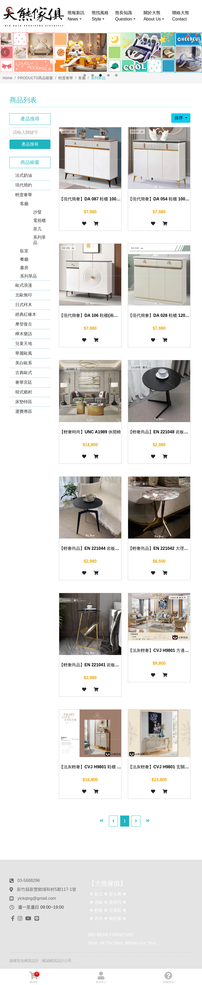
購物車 (34, 977)
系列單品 (39, 240)
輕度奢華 (23, 195)
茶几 (37, 229)
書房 (24, 267)
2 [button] (92, 75)
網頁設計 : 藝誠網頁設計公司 (48, 961)
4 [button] (108, 75)
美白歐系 (23, 363)
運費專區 (23, 411)
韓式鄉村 (23, 392)
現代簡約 (23, 185)
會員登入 (101, 977)
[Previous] (113, 821)
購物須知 (168, 977)
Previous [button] (5, 52)
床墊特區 (23, 402)
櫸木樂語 (23, 334)
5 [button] (116, 75)
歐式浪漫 (23, 285)
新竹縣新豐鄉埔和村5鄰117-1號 (46, 889)
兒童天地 (23, 343)
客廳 (24, 203)
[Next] (136, 821)
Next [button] (196, 52)
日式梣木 (23, 304)
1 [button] (84, 75)
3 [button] (100, 75)
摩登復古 (23, 324)
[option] (101, 52)
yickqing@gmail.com (36, 898)
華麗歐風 (23, 353)
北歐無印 (23, 295)
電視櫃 (39, 220)
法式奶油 (23, 175)
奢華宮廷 (23, 382)
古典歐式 (23, 372)
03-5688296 (28, 880)
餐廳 (24, 259)
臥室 (24, 251)
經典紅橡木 (25, 314)
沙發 (37, 212)
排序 (179, 118)
